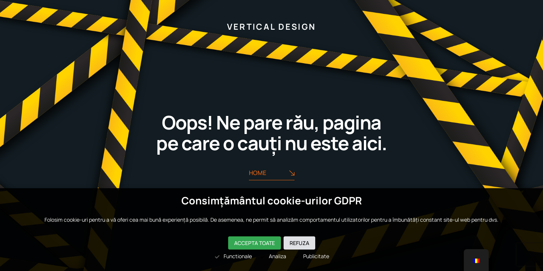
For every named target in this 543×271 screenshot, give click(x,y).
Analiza (272, 256)
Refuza (299, 243)
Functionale (233, 256)
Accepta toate (254, 243)
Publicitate (311, 256)
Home (272, 173)
